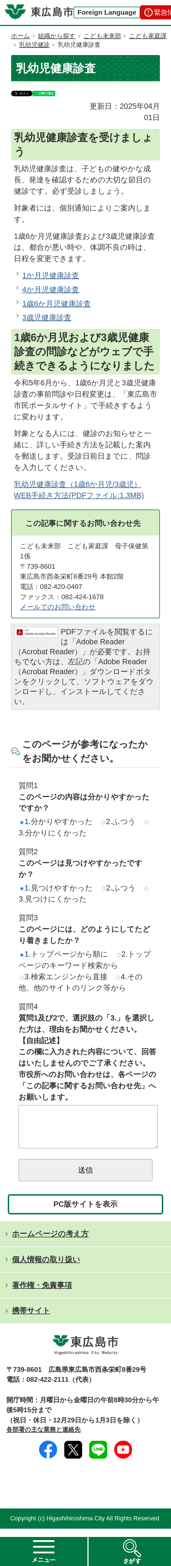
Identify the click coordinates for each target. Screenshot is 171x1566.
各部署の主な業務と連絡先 (43, 1437)
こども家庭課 (148, 35)
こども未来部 (102, 35)
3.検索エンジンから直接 (63, 976)
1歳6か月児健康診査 (56, 303)
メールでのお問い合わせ (57, 607)
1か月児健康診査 (50, 275)
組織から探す (57, 35)
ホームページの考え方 (50, 1242)
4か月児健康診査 (50, 289)
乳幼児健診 (34, 44)
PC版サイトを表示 (86, 1212)
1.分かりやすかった (56, 821)
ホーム (20, 35)
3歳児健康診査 (46, 317)
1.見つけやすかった (56, 888)
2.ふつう (119, 821)
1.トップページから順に (64, 954)
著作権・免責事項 (42, 1293)
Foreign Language (106, 12)
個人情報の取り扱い (46, 1267)
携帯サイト (31, 1319)
